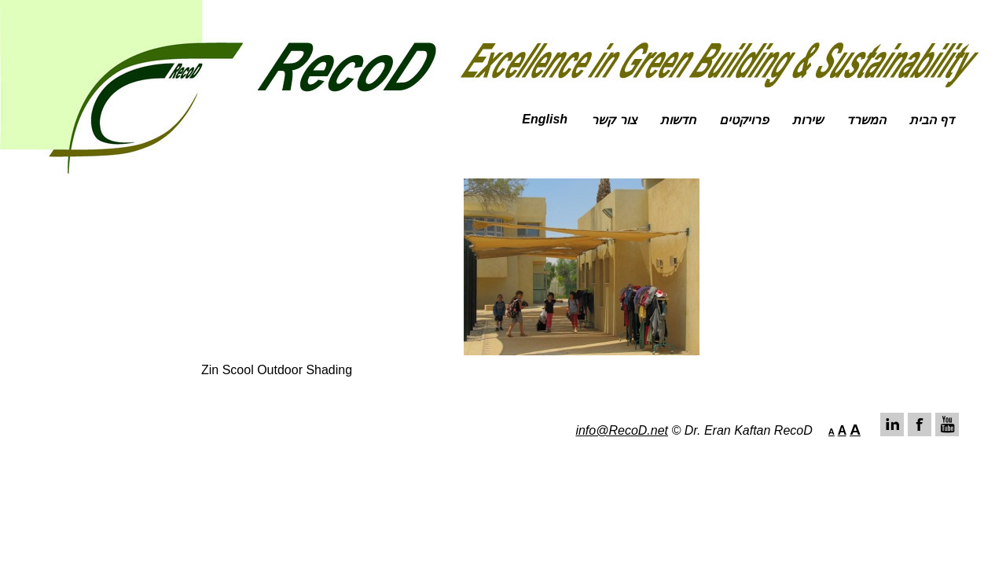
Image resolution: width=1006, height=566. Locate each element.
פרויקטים (744, 120)
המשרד (866, 120)
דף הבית (931, 120)
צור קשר (613, 120)
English (544, 119)
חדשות (678, 120)
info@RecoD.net (621, 430)
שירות (807, 120)
